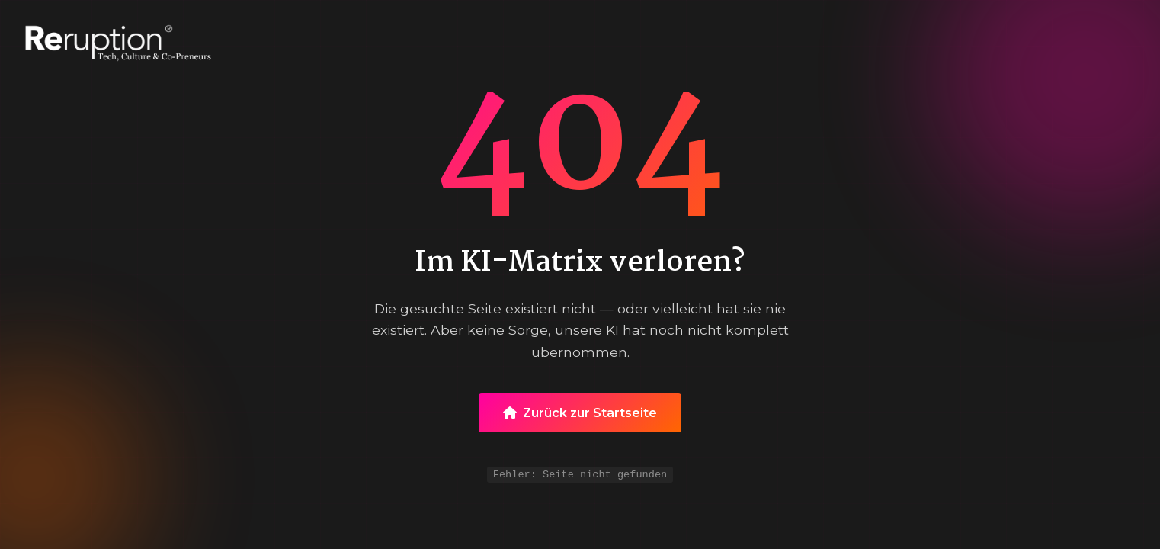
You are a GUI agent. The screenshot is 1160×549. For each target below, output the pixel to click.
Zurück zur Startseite (580, 411)
